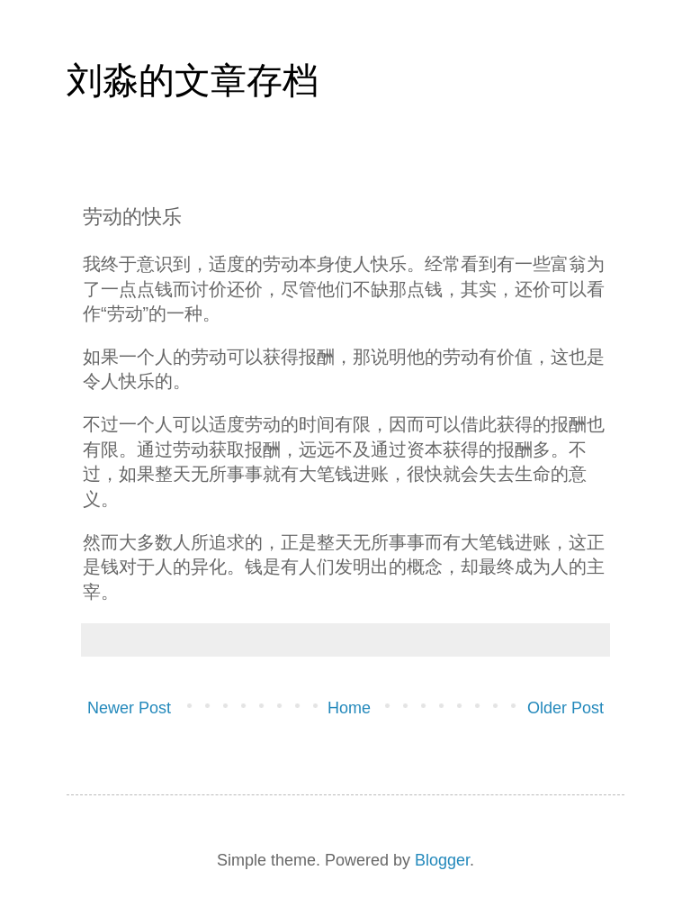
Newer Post (129, 708)
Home (349, 708)
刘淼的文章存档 (193, 80)
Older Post (565, 708)
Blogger (442, 860)
